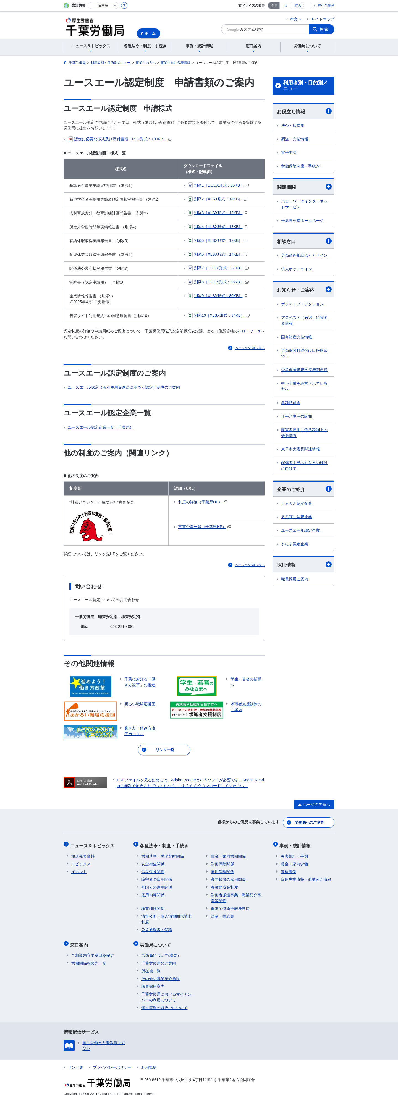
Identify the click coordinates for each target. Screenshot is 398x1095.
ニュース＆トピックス (93, 843)
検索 (324, 29)
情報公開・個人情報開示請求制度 (166, 915)
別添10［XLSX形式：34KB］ (219, 315)
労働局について (156, 940)
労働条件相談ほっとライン (304, 256)
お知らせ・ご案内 (304, 290)
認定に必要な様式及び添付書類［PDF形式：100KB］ (120, 139)
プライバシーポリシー (112, 1061)
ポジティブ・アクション (302, 305)
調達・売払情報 (294, 139)
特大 (298, 5)
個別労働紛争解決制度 (230, 905)
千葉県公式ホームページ (302, 221)
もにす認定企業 (294, 545)
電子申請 (289, 153)
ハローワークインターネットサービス (304, 205)
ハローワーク (249, 331)
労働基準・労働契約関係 (162, 852)
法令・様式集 (292, 126)
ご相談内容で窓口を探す (92, 949)
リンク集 (75, 1061)
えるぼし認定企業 (296, 518)
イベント (79, 868)
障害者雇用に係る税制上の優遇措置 (304, 434)
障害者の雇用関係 (156, 876)
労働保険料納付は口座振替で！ (304, 354)
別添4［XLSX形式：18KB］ (218, 226)
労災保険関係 (152, 868)
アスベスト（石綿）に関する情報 (304, 321)
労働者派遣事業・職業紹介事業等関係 (236, 894)
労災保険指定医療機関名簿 (304, 371)
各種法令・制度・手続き (165, 843)
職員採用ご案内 (294, 580)
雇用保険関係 (222, 868)
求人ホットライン (296, 270)
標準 (273, 5)
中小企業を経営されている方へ (304, 387)
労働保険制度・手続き (300, 166)
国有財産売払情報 (296, 338)
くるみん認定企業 (296, 504)
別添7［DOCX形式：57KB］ (218, 268)
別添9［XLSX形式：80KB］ (218, 295)
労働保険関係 (222, 860)
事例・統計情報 (296, 843)
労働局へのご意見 (309, 821)
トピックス (81, 860)
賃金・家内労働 (294, 860)
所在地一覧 (151, 965)
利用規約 (149, 1061)
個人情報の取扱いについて (164, 1001)
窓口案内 (80, 940)
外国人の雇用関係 (156, 883)
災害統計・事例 (294, 852)
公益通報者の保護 (156, 926)
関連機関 (304, 187)
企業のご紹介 (304, 490)
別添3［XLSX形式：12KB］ (218, 213)
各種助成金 (290, 404)
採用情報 (304, 566)
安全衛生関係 (152, 860)
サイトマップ (322, 19)
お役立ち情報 (304, 111)
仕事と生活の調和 (296, 417)
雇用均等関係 (152, 891)
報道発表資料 (83, 852)
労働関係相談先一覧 (88, 957)
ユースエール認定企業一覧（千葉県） (100, 427)
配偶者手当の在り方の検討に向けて (304, 467)
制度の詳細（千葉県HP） (202, 502)
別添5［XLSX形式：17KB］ (218, 240)
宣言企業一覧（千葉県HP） (204, 527)
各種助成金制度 (224, 883)
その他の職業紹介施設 (160, 972)
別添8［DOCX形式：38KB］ (218, 282)
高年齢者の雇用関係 (228, 876)
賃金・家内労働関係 (228, 852)
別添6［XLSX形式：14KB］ (218, 254)
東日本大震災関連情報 (300, 450)
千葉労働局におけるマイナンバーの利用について (166, 991)
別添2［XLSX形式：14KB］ (218, 199)
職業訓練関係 (152, 905)
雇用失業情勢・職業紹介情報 (306, 876)
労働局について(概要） (161, 949)
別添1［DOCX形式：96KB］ (218, 185)
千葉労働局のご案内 (158, 957)
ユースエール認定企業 (300, 532)
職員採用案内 (152, 980)
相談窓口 (304, 242)
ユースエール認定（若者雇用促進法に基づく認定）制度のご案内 (124, 387)
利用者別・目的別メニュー (305, 85)
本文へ (296, 19)
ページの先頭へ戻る (250, 348)
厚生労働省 (326, 5)
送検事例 (288, 868)
